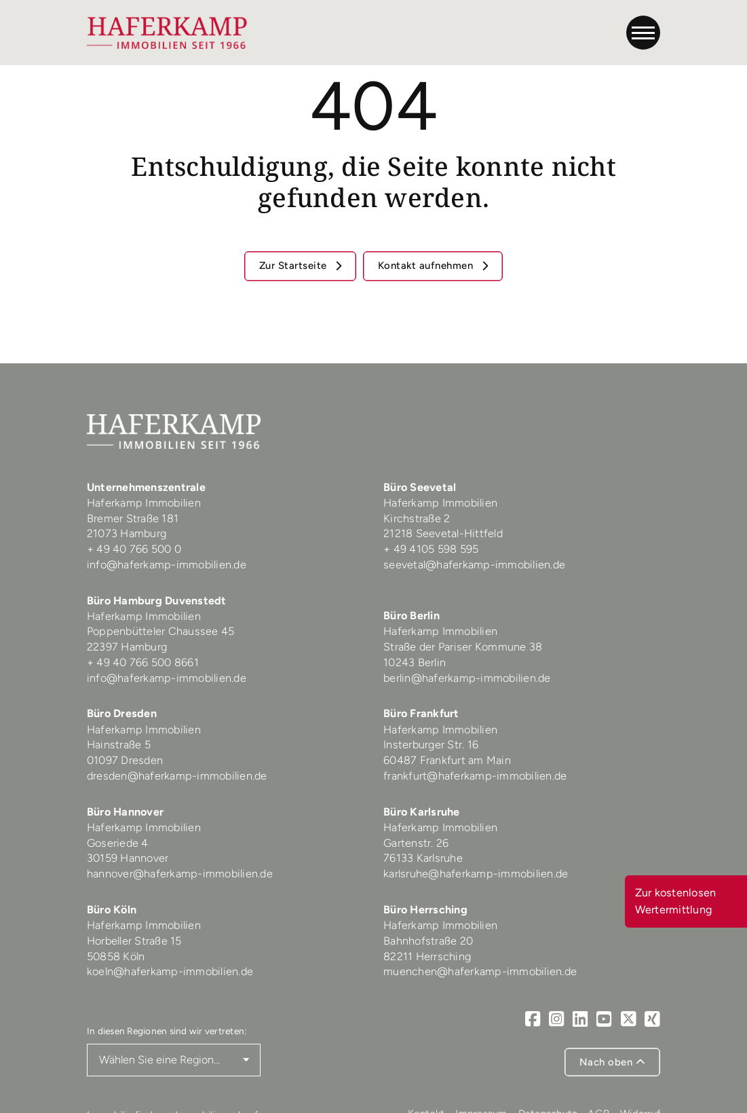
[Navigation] (643, 33)
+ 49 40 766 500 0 (134, 549)
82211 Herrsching (427, 956)
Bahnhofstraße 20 (428, 940)
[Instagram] (556, 1019)
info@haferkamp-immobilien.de (166, 564)
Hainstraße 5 (119, 744)
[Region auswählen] (174, 1060)
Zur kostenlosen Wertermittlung (675, 900)
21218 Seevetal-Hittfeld (443, 533)
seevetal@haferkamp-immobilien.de (474, 564)
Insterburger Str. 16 (430, 744)
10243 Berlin (414, 662)
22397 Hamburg (127, 646)
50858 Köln (116, 956)
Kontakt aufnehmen (427, 265)
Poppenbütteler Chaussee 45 (161, 631)
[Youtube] (604, 1019)
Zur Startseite (294, 265)
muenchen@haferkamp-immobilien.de (480, 971)
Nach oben (612, 1062)
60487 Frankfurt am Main (447, 760)
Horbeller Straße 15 (134, 940)
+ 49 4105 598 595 (430, 549)
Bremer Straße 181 (134, 518)
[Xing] (652, 1019)
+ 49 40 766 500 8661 (143, 662)
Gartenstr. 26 (415, 843)
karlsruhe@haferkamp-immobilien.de (475, 873)
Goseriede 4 (118, 843)
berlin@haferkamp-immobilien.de (467, 678)
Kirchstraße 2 (418, 518)
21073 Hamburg (128, 533)
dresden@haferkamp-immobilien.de (177, 775)
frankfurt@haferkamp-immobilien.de (475, 775)
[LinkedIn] (580, 1019)
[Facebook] (533, 1019)
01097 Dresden (125, 760)
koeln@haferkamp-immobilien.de (170, 971)
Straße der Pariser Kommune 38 (462, 646)
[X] (628, 1019)
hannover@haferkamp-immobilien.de (180, 873)
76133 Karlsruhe (423, 858)
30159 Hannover (128, 858)
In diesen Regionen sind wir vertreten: (167, 1030)
